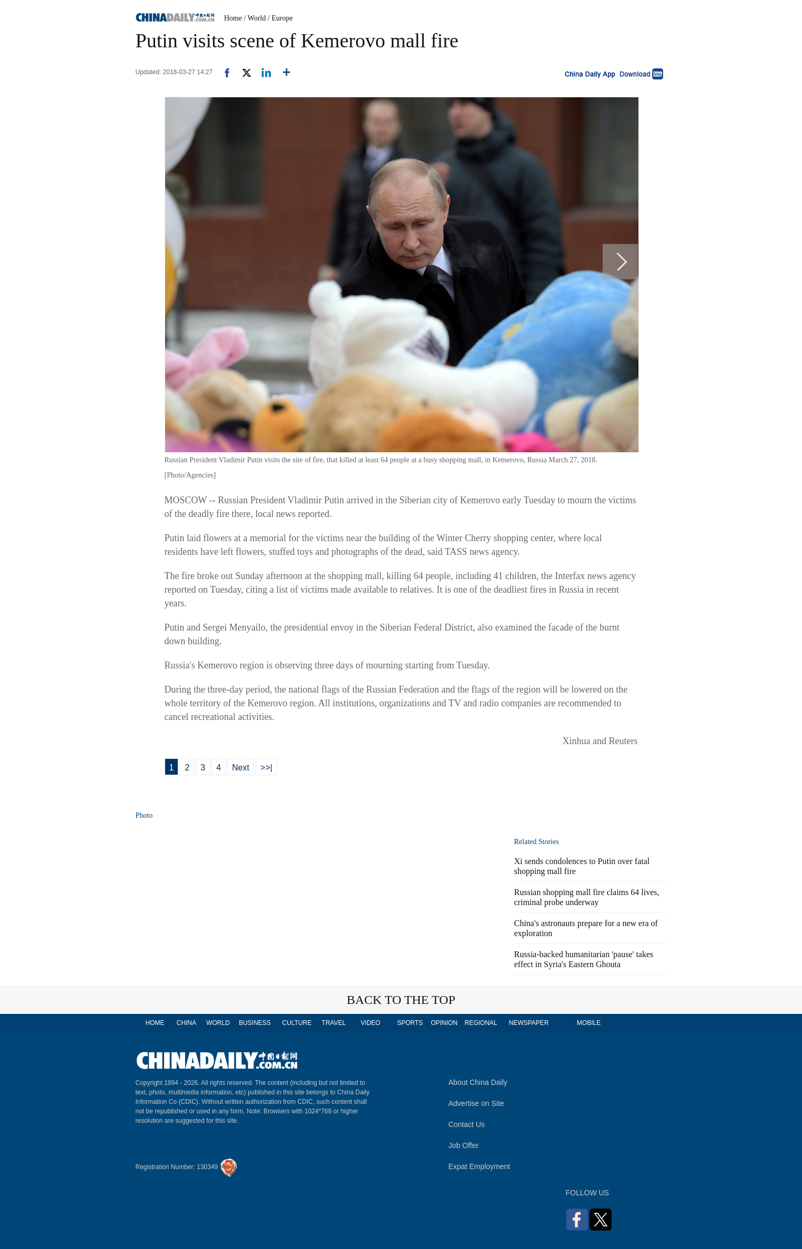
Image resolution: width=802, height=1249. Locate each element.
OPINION (444, 1023)
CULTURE (297, 1023)
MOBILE (589, 1023)
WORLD (218, 1023)
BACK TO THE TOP (401, 1000)
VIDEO (370, 1023)
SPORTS (410, 1023)
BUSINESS (255, 1023)
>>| (266, 767)
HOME (155, 1023)
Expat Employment (480, 1166)
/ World (255, 18)
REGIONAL (480, 1023)
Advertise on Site (476, 1103)
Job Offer (464, 1145)
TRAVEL (334, 1023)
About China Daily (478, 1082)
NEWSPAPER (528, 1023)
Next (240, 767)
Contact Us (467, 1124)
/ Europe (280, 18)
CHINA (186, 1023)
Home (233, 18)
